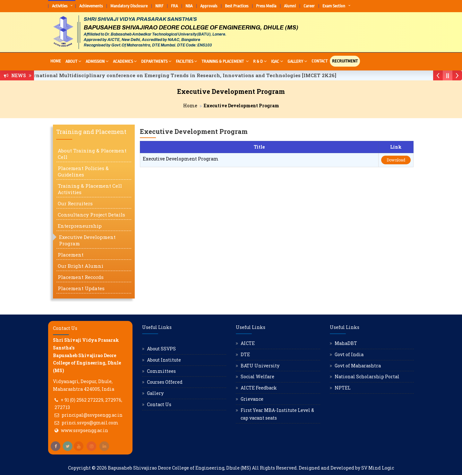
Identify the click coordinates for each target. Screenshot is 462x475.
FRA (174, 6)
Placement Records (81, 277)
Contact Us (159, 404)
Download (396, 159)
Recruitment (345, 61)
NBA (189, 6)
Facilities (186, 61)
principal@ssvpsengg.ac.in (92, 415)
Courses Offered (165, 382)
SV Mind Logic (377, 468)
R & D (260, 61)
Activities (59, 6)
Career (309, 6)
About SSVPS (161, 349)
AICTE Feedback (259, 388)
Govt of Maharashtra (358, 366)
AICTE (248, 343)
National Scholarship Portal (367, 376)
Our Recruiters (75, 203)
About (73, 61)
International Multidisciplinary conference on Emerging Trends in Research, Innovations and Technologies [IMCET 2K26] (183, 75)
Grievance (252, 399)
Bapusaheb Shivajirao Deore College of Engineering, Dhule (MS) (179, 468)
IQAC (277, 61)
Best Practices (236, 6)
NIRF (159, 6)
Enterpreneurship (80, 226)
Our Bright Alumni (80, 266)
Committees (161, 371)
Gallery (297, 61)
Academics (125, 61)
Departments (156, 61)
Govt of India (349, 354)
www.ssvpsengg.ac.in (84, 430)
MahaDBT (346, 343)
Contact (320, 61)
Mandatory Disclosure (129, 6)
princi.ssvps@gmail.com (90, 423)
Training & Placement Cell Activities (90, 189)
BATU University (260, 366)
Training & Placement (225, 61)
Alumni (290, 6)
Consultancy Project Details (91, 214)
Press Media (266, 6)
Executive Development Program (87, 240)
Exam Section (333, 6)
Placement (70, 254)
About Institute (164, 360)
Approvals (208, 6)
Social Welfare (257, 376)
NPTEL (343, 388)
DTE (245, 354)
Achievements (91, 6)
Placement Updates (81, 288)
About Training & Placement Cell (92, 153)
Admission (97, 61)
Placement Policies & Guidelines (83, 171)
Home (55, 61)
